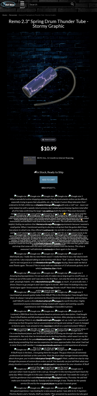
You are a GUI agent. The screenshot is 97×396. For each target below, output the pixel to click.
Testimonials (48, 360)
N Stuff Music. (12, 391)
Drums (5, 15)
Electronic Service (17, 373)
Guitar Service (17, 369)
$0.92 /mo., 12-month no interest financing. (48, 161)
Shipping (48, 343)
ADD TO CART (48, 180)
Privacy (48, 351)
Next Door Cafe (17, 351)
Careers (17, 347)
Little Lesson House (17, 356)
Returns (48, 347)
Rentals (17, 360)
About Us (17, 338)
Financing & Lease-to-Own (48, 338)
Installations (17, 365)
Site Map (48, 365)
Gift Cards (48, 356)
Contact (17, 343)
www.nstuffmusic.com (82, 360)
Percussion (13, 15)
